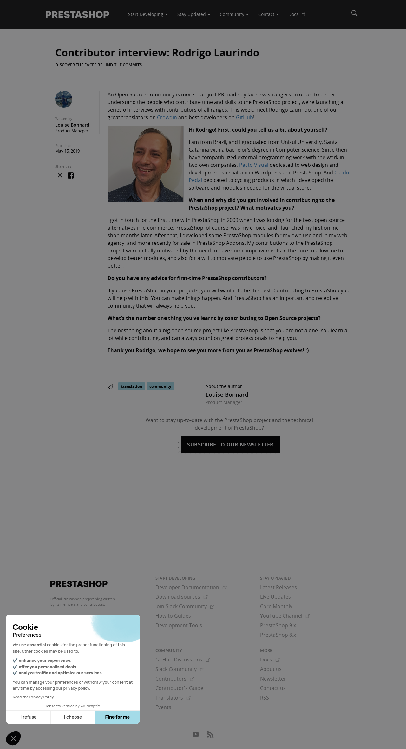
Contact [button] (268, 14)
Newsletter (273, 678)
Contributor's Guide (179, 688)
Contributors (174, 678)
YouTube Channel (285, 615)
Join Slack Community (184, 606)
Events (163, 707)
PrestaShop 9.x (278, 625)
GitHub (244, 117)
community (160, 386)
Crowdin (167, 117)
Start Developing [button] (148, 14)
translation (131, 386)
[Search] (354, 14)
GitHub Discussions (182, 659)
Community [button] (234, 14)
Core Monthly (276, 606)
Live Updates (275, 596)
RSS (264, 697)
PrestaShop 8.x (278, 634)
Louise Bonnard (72, 125)
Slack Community (179, 669)
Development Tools (178, 625)
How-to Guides (173, 615)
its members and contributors (80, 604)
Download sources (181, 596)
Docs (299, 16)
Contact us (273, 688)
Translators (173, 697)
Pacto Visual (253, 164)
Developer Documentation (191, 587)
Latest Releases (278, 587)
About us (271, 669)
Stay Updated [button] (193, 14)
